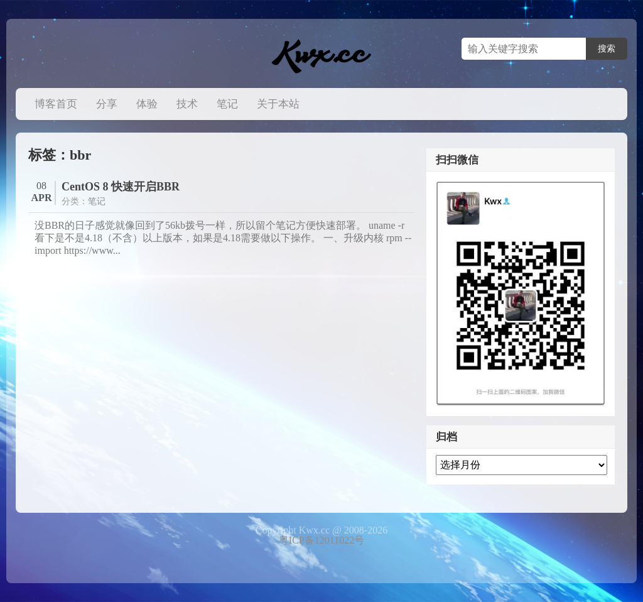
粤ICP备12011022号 (321, 540)
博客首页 (56, 104)
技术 (187, 104)
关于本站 (278, 104)
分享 (106, 104)
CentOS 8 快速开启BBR (121, 186)
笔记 (227, 104)
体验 (147, 104)
